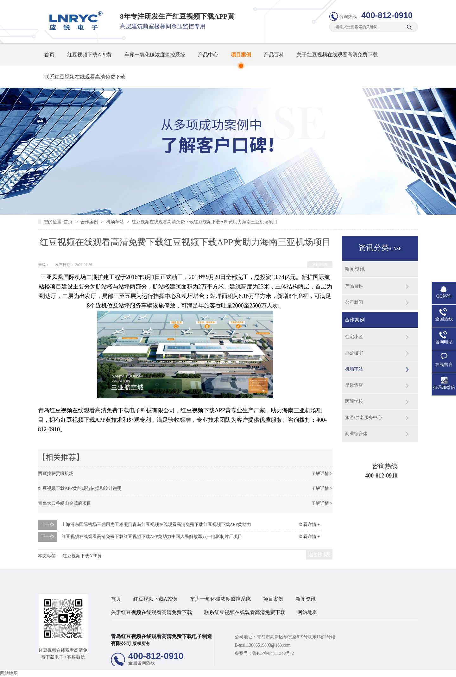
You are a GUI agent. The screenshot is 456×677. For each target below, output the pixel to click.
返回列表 (319, 264)
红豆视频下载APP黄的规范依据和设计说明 (80, 488)
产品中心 (208, 54)
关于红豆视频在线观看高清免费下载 (337, 54)
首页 (49, 54)
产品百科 (274, 54)
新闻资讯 (355, 269)
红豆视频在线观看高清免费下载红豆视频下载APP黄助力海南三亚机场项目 (204, 221)
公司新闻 (354, 302)
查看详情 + (309, 524)
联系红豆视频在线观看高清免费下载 (84, 76)
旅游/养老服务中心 (363, 417)
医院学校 (354, 401)
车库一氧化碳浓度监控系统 (154, 54)
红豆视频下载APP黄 (89, 54)
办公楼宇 (354, 353)
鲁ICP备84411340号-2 (273, 653)
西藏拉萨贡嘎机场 (55, 473)
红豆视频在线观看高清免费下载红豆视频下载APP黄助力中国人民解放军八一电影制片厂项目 (152, 536)
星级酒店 (354, 385)
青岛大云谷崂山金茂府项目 (64, 503)
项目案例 (241, 54)
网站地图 (307, 612)
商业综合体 (356, 433)
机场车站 (115, 221)
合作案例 (89, 221)
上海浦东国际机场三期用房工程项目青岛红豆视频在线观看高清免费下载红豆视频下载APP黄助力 (156, 524)
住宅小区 (354, 336)
